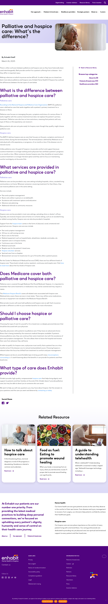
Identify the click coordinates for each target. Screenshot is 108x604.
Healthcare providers (68, 12)
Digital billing (60, 2)
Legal (30, 579)
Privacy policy (62, 601)
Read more (9, 471)
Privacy (30, 559)
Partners (68, 571)
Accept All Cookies (47, 601)
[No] (106, 600)
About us (94, 12)
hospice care (37, 378)
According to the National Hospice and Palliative (17, 105)
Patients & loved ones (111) (89, 81)
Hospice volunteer (8, 251)
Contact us (5, 564)
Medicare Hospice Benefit (12, 293)
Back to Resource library (89, 68)
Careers (102, 12)
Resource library (85, 2)
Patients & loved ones (51, 12)
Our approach (36, 12)
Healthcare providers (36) (88, 84)
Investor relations (72, 2)
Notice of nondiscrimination (37, 567)
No (56, 601)
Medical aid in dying (34, 583)
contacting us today (45, 390)
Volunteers (69, 579)
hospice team (17, 224)
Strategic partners (83, 12)
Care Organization (41, 105)
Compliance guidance (35, 575)
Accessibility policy (34, 571)
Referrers (69, 567)
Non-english (32, 563)
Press (68, 583)
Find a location (96, 2)
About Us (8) (93, 78)
